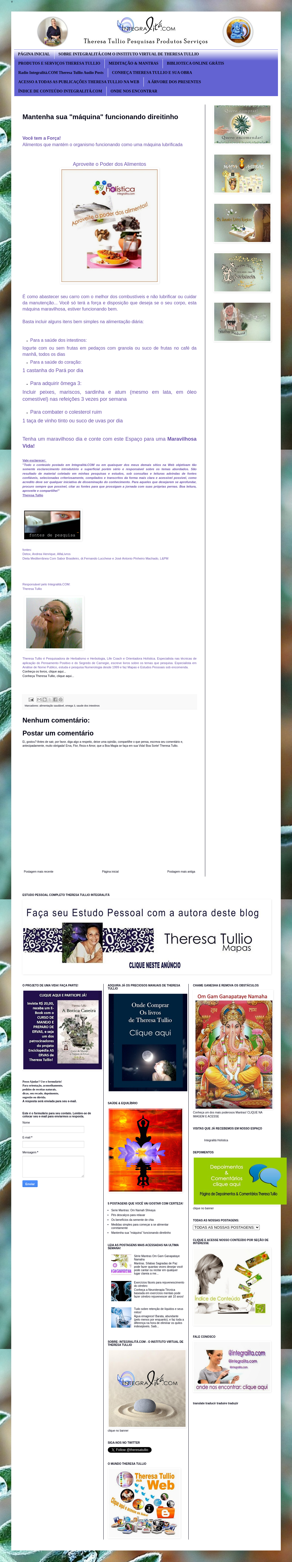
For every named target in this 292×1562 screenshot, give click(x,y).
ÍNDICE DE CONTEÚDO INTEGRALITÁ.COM (60, 91)
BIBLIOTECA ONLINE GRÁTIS (195, 63)
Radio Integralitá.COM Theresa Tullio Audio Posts (61, 73)
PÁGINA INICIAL (34, 54)
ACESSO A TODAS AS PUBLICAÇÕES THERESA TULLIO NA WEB (78, 82)
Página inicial (110, 871)
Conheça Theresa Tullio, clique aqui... (48, 676)
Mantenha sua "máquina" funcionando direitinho (141, 1232)
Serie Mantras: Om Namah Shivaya (133, 1210)
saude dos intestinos (88, 705)
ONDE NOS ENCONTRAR (134, 91)
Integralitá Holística (216, 1140)
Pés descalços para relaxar (128, 1215)
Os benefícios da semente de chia (132, 1219)
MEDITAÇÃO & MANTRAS (133, 63)
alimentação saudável (52, 705)
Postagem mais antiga (181, 871)
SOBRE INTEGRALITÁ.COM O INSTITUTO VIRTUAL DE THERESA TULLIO (128, 54)
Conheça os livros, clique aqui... (44, 671)
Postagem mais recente (38, 871)
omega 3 (70, 705)
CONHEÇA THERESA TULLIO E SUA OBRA (152, 73)
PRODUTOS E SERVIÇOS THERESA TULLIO (59, 63)
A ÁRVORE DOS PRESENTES (174, 82)
